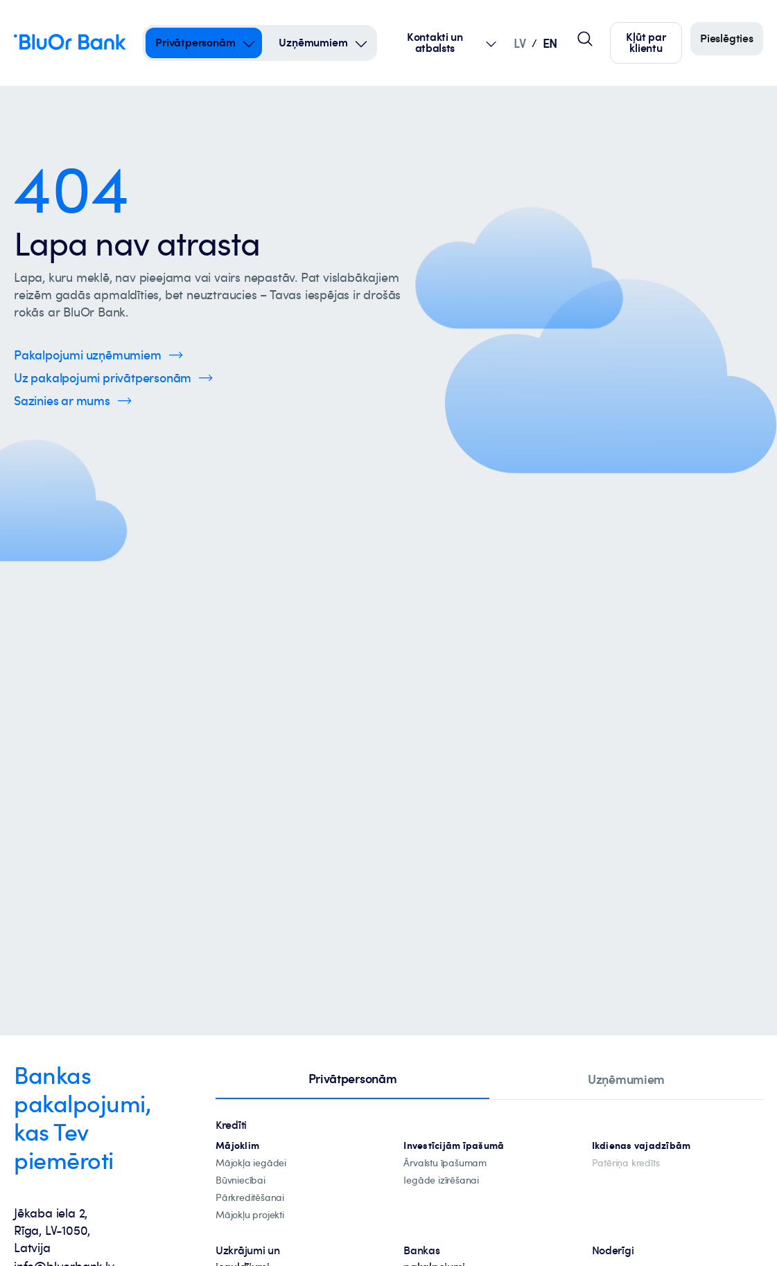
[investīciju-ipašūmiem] (453, 1146)
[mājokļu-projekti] (250, 1215)
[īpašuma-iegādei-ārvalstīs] (445, 1163)
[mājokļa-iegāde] (251, 1163)
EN (550, 42)
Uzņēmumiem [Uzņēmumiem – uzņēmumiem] (313, 42)
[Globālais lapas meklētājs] (585, 38)
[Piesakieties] (726, 38)
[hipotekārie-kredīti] (237, 1146)
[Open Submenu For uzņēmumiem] (361, 43)
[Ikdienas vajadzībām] (641, 1146)
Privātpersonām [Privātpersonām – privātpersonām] (195, 42)
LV (519, 42)
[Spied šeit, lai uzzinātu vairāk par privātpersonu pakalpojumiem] (113, 377)
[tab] (352, 1079)
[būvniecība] (240, 1180)
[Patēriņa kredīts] (626, 1163)
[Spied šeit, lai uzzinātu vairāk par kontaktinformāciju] (73, 400)
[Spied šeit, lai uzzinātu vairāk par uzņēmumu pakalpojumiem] (98, 355)
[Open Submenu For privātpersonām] (249, 43)
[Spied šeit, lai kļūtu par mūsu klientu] (646, 43)
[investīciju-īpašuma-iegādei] (441, 1180)
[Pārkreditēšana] (250, 1198)
